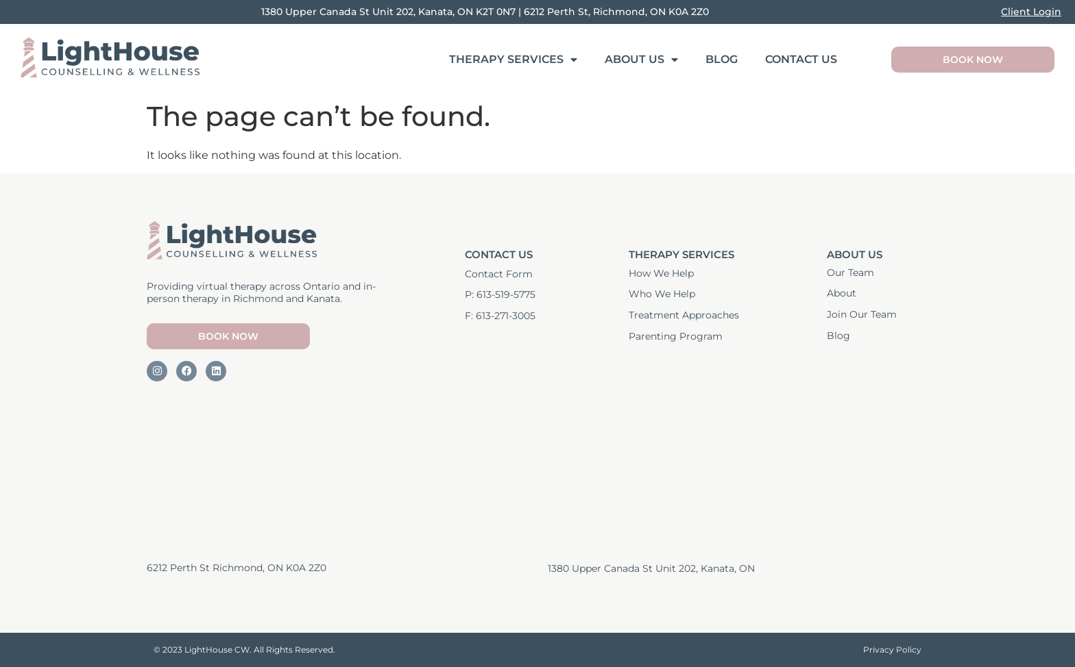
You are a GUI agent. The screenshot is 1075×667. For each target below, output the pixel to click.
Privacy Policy (892, 649)
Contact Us (801, 59)
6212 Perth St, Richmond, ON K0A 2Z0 (616, 11)
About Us (641, 59)
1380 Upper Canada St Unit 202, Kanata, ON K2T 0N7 (388, 11)
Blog (721, 59)
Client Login (1031, 11)
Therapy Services (513, 59)
